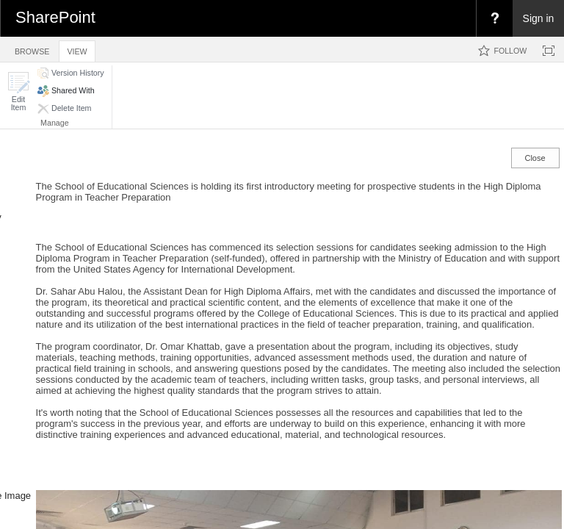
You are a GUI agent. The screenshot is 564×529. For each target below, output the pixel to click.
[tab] (32, 49)
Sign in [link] (538, 18)
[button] (18, 91)
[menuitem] (494, 18)
